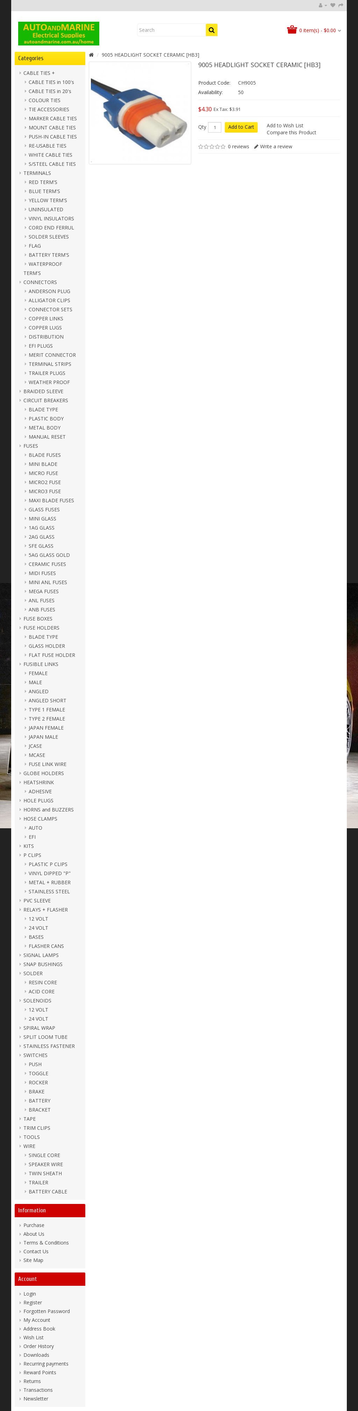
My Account (36, 1320)
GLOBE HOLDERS (43, 773)
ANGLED (39, 691)
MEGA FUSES (44, 591)
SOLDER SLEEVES (49, 236)
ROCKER (38, 1082)
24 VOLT (38, 927)
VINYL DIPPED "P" (50, 873)
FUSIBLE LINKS (40, 664)
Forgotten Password (46, 1311)
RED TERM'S (43, 182)
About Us (33, 1234)
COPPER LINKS (46, 318)
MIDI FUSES (42, 573)
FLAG (35, 245)
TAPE (29, 1118)
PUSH (35, 1064)
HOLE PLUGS (38, 800)
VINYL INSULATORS (51, 218)
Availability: (210, 92)
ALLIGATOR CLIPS (49, 300)
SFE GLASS (41, 546)
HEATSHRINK (38, 782)
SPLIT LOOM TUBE (45, 1037)
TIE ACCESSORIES (49, 109)
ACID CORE (42, 991)
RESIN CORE (43, 982)
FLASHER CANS (46, 946)
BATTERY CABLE (48, 1191)
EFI (32, 837)
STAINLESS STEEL (49, 891)
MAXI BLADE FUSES (51, 500)
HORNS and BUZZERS (48, 809)
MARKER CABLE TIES (53, 118)
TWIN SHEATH (45, 1173)
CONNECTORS (40, 282)
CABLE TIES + (39, 73)
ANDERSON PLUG (49, 291)
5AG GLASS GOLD (49, 555)
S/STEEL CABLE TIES (52, 164)
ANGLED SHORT (47, 700)
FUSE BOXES (37, 618)
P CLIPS (32, 855)
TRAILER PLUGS (47, 373)
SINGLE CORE (44, 1155)
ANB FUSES (42, 609)
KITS (28, 846)
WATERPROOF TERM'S (42, 268)
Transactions (38, 1390)
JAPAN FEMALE (46, 727)
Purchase (33, 1225)
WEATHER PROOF (49, 382)
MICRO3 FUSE (45, 491)
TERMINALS (37, 173)
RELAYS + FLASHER (45, 909)
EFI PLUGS (41, 345)
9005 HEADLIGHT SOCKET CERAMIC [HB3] (150, 54)
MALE (35, 682)
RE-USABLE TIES (47, 145)
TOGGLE (38, 1073)
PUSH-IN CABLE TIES (53, 136)
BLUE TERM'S (44, 191)
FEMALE (38, 673)
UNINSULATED (46, 209)
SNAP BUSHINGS (43, 964)
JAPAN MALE (43, 736)
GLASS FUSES (44, 509)
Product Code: (214, 82)
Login (29, 1293)
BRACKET (40, 1109)
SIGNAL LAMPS (41, 955)
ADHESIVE (40, 791)
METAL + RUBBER (50, 882)
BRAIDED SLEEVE (43, 391)
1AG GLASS (42, 527)
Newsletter (35, 1398)
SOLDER (33, 973)
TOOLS (31, 1137)
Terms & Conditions (46, 1242)
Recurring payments (46, 1363)
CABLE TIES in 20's (50, 91)
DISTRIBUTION (46, 336)
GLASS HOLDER (47, 646)
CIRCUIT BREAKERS (45, 400)
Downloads (36, 1355)
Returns (32, 1381)
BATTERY (39, 1100)
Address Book (39, 1328)
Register (32, 1302)
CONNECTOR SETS (50, 309)
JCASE (35, 746)
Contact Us (36, 1251)
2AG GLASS (42, 536)
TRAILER (38, 1182)
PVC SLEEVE (37, 900)
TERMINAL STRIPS (50, 364)
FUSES (30, 445)
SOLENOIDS (37, 1000)
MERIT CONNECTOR (52, 355)
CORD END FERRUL (51, 227)
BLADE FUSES (45, 455)
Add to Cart (241, 126)
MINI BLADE (43, 464)
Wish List (33, 1337)
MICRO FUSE (43, 473)
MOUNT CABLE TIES (52, 127)
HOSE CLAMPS (40, 818)
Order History (38, 1346)
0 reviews (238, 146)
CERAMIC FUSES (47, 564)
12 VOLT (38, 918)
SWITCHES (35, 1055)
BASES (36, 937)
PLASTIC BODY (46, 418)
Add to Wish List (285, 125)
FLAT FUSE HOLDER (52, 655)
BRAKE (36, 1091)
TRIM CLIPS (36, 1128)
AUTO (35, 827)
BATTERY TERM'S (49, 254)
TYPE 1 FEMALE (47, 709)
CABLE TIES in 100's (51, 82)
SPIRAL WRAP (39, 1027)
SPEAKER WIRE (46, 1164)
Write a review (276, 146)
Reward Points (39, 1372)
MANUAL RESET (47, 436)
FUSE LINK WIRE (47, 764)
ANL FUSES (42, 600)
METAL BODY (44, 427)
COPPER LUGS (45, 327)
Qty (202, 127)
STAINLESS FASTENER (49, 1046)
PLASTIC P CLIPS (48, 864)
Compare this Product (291, 132)
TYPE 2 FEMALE (47, 718)
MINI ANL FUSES (48, 582)
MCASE (37, 755)
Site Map (33, 1260)
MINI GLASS (42, 518)
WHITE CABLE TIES (50, 154)
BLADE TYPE (43, 409)
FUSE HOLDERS (41, 627)
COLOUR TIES (44, 100)
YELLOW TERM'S (48, 200)
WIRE (29, 1146)
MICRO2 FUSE (45, 482)
